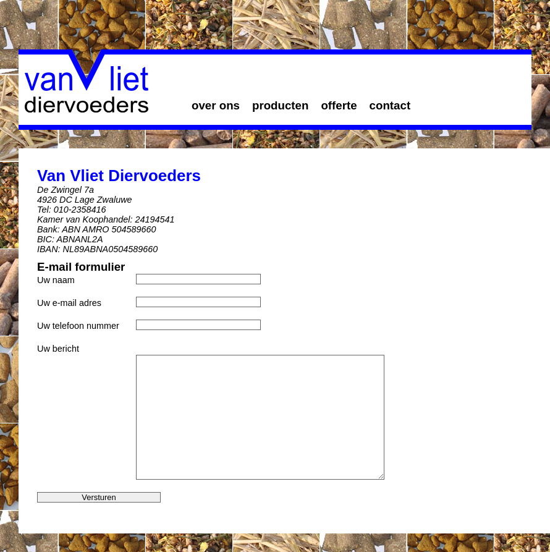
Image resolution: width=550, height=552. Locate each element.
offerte (339, 105)
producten (280, 105)
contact (390, 105)
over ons (216, 105)
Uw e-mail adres (69, 303)
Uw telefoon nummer (78, 326)
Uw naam (56, 280)
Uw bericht (58, 349)
